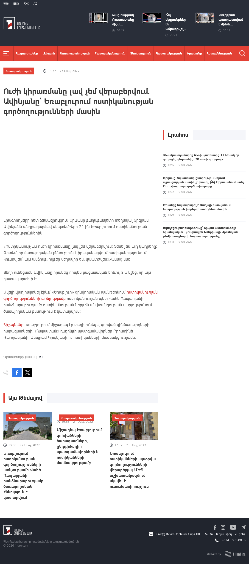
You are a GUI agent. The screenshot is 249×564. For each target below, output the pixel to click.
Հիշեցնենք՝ (14, 324)
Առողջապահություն (75, 53)
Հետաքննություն (219, 53)
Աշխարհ (49, 53)
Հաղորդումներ (27, 53)
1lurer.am (21, 545)
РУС (26, 3)
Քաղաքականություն (110, 53)
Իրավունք (194, 53)
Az (35, 3)
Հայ (6, 3)
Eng (16, 3)
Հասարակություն (169, 53)
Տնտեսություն (140, 53)
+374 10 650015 (234, 540)
